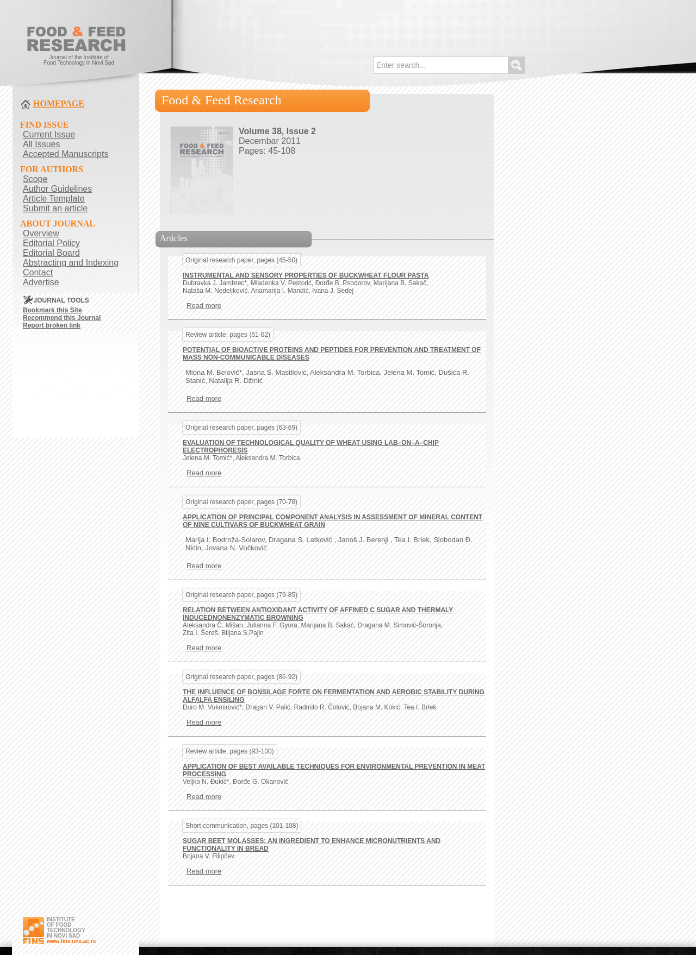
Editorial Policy (51, 243)
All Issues (41, 144)
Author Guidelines (57, 188)
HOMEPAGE (58, 103)
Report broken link (51, 325)
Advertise (41, 282)
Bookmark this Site (52, 310)
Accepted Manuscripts (65, 154)
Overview (41, 233)
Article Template (54, 198)
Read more (204, 305)
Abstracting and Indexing (71, 262)
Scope (35, 179)
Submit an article (55, 208)
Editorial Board (51, 252)
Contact (38, 272)
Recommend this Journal (62, 318)
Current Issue (49, 134)
